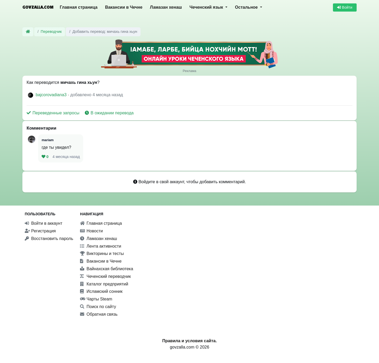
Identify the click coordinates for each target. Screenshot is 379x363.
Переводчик (51, 31)
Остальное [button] (247, 7)
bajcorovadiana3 (52, 95)
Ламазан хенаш (166, 7)
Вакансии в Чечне (123, 7)
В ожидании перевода (109, 113)
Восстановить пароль (49, 238)
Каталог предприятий (104, 284)
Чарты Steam (96, 299)
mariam (48, 140)
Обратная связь (98, 314)
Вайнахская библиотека (106, 269)
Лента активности (100, 246)
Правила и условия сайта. (189, 341)
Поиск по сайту (98, 306)
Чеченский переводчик (105, 276)
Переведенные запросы (54, 113)
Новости (91, 231)
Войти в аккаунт (43, 223)
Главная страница (78, 7)
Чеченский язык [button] (207, 7)
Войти (344, 7)
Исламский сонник (101, 291)
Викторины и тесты (102, 253)
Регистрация (40, 231)
